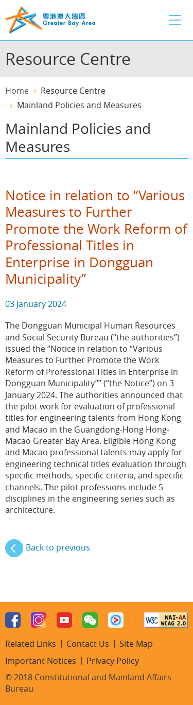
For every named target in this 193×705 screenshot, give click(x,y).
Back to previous (58, 547)
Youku (116, 620)
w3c (166, 620)
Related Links (30, 643)
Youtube (64, 620)
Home (17, 90)
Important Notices (40, 660)
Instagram (38, 620)
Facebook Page (13, 620)
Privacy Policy (112, 660)
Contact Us (87, 643)
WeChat (90, 620)
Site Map (136, 643)
